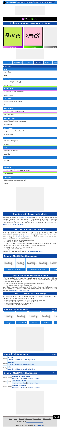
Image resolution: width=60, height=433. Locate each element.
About (15, 419)
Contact (21, 419)
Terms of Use (37, 419)
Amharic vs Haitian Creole (21, 376)
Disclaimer (28, 419)
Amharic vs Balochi (19, 380)
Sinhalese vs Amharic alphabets (13, 224)
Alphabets (28, 62)
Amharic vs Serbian (19, 385)
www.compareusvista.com (34, 422)
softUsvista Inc (38, 425)
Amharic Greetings (25, 217)
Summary (7, 62)
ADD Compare (56, 416)
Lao (9, 367)
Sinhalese (13, 47)
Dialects (48, 62)
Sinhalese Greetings (22, 236)
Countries (18, 62)
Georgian (11, 362)
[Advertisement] (30, 10)
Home (10, 419)
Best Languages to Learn (34, 251)
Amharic (33, 47)
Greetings (38, 62)
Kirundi (10, 357)
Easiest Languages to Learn (43, 2)
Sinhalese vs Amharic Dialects (20, 291)
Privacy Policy (47, 419)
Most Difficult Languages (25, 2)
